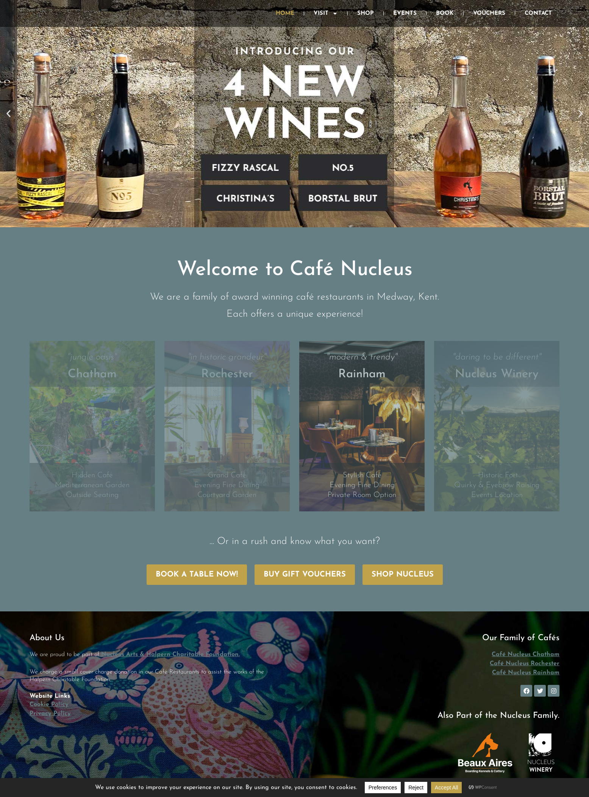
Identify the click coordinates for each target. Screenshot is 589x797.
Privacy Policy (50, 714)
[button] (8, 114)
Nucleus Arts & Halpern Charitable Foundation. (170, 655)
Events (405, 13)
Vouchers (489, 13)
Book (445, 13)
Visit (326, 14)
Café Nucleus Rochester (524, 664)
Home (285, 13)
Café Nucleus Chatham (525, 655)
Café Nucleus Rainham (525, 673)
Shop (365, 13)
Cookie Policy (49, 705)
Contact (538, 13)
